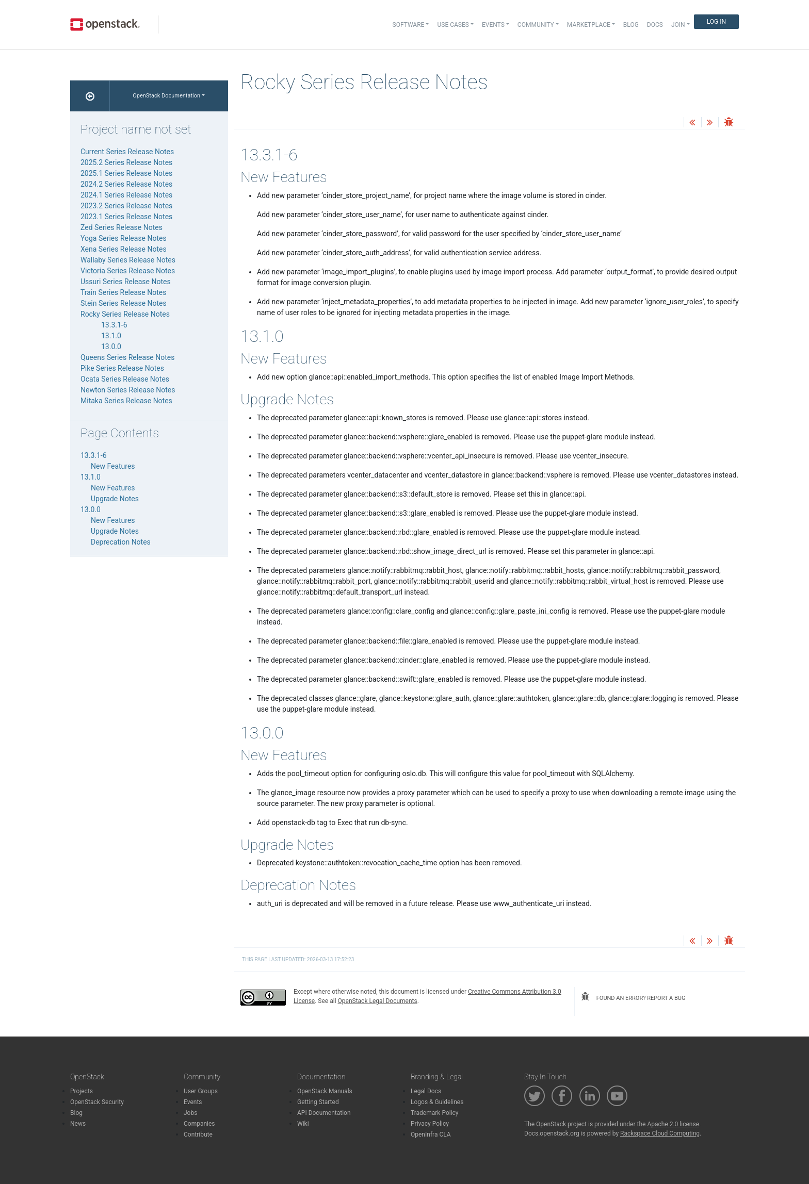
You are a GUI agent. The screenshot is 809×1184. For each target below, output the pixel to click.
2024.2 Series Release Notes (126, 184)
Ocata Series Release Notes (124, 379)
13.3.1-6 (114, 325)
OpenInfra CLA (431, 1134)
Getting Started (318, 1102)
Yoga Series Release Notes (123, 238)
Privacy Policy (430, 1123)
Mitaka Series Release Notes (126, 401)
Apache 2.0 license (673, 1124)
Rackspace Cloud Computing (660, 1133)
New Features (113, 466)
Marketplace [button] (588, 24)
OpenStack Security (97, 1102)
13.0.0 (111, 346)
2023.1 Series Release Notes (126, 216)
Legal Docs (426, 1091)
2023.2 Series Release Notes (126, 206)
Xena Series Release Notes (123, 249)
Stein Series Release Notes (123, 303)
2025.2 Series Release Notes (126, 162)
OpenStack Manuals (324, 1091)
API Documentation (324, 1112)
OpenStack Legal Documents (377, 1001)
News (78, 1123)
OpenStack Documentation (166, 95)
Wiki (303, 1123)
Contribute (198, 1134)
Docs (655, 24)
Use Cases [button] (452, 24)
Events (193, 1102)
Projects (81, 1091)
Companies (199, 1123)
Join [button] (678, 24)
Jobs (190, 1112)
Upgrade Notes (115, 499)
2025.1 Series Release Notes (126, 173)
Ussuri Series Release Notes (125, 281)
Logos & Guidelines (437, 1102)
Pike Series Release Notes (122, 368)
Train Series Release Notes (123, 292)
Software (409, 24)
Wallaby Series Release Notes (127, 260)
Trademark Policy (435, 1112)
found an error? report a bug (633, 996)
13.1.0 (111, 336)
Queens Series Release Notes (127, 357)
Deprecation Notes (121, 542)
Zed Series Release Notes (121, 227)
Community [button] (535, 24)
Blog (631, 24)
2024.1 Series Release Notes (126, 195)
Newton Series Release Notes (127, 390)
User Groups (201, 1091)
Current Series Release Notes (127, 151)
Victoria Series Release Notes (127, 271)
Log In (716, 21)
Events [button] (493, 24)
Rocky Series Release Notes (125, 314)
